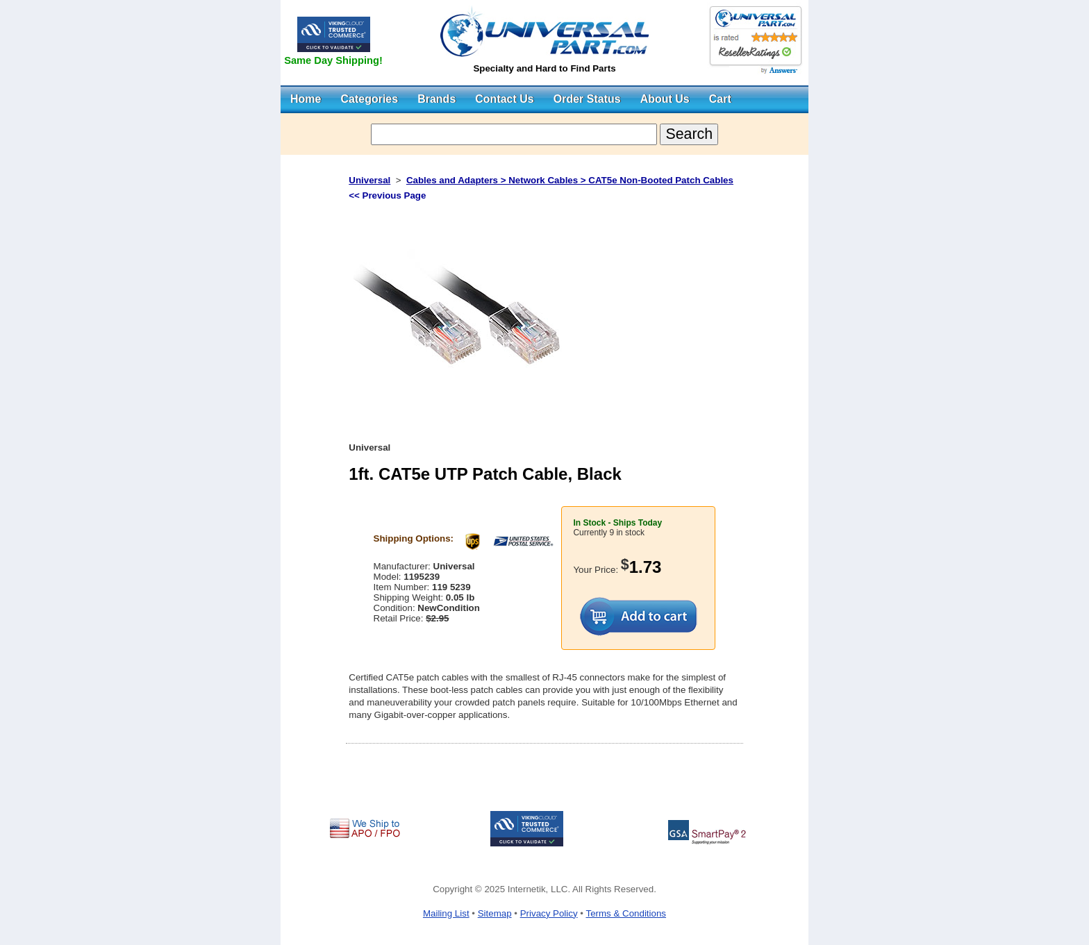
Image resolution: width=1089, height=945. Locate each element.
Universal (369, 180)
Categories (369, 99)
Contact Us (504, 99)
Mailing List (446, 913)
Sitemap (495, 913)
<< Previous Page (387, 195)
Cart (720, 99)
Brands (436, 99)
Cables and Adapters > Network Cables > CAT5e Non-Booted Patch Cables (569, 180)
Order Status (587, 99)
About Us (665, 99)
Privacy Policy (549, 913)
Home (305, 99)
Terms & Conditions (625, 913)
